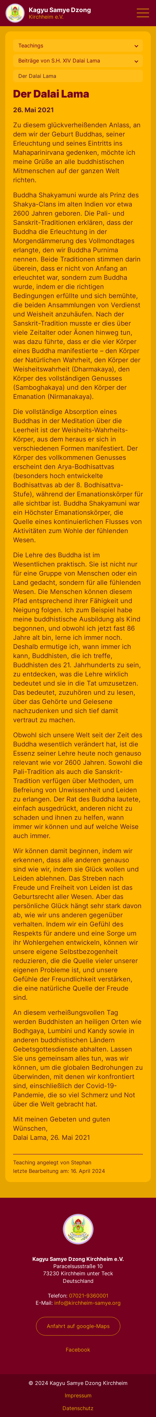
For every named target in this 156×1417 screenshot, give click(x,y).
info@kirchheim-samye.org (87, 1303)
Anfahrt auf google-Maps (78, 1326)
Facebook (78, 1349)
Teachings (30, 45)
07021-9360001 (88, 1295)
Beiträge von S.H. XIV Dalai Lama (59, 60)
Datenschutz (78, 1408)
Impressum (78, 1395)
